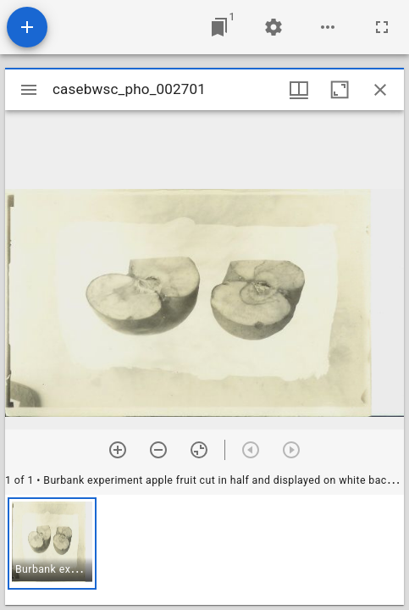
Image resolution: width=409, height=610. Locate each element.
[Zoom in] (117, 450)
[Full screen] (382, 27)
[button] (52, 543)
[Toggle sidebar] (28, 89)
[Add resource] (27, 27)
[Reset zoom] (199, 450)
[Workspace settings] (273, 27)
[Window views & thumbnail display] (299, 89)
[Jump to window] (219, 27)
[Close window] (380, 89)
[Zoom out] (158, 450)
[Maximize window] (339, 89)
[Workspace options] (327, 27)
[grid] (204, 550)
